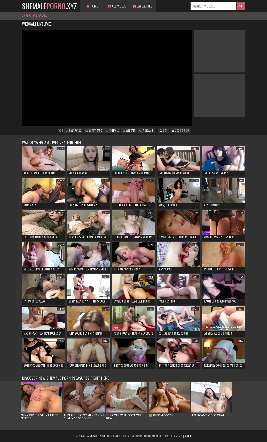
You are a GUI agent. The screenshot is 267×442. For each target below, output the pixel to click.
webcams (146, 130)
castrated (73, 130)
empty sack (93, 130)
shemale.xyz (49, 6)
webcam (129, 130)
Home (92, 6)
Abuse (188, 436)
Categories (142, 6)
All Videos (117, 6)
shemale (112, 130)
